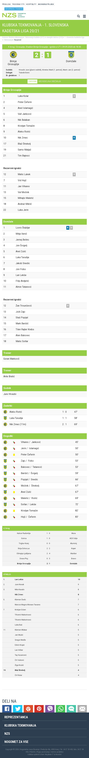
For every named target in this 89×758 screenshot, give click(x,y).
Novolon (58, 754)
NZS (7, 733)
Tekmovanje (8, 40)
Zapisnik (32, 81)
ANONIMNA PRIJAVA (46, 4)
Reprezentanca (16, 717)
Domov (4, 37)
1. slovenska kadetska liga (74, 37)
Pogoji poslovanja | (44, 752)
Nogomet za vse (16, 742)
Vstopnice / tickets (14, 9)
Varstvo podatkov (57, 752)
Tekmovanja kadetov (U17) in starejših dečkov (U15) (43, 37)
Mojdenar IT (49, 754)
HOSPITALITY (31, 4)
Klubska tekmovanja (15, 37)
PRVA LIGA (6, 4)
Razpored (17, 40)
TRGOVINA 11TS (18, 4)
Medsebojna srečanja (50, 81)
